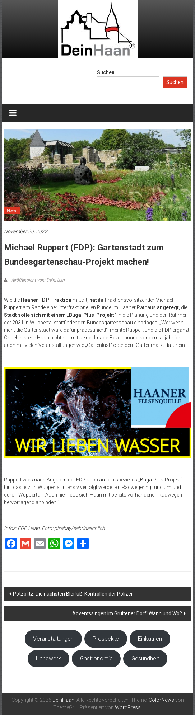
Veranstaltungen (53, 638)
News (12, 210)
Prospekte (106, 638)
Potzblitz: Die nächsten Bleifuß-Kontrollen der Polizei (72, 594)
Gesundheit (145, 658)
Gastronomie (96, 658)
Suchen (106, 72)
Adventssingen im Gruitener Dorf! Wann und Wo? (127, 613)
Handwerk (48, 658)
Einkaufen (150, 638)
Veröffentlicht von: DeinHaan (37, 280)
